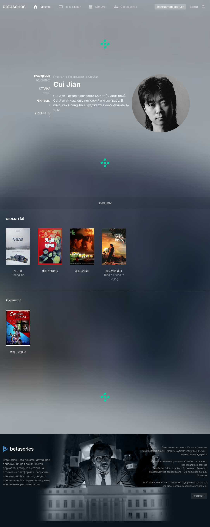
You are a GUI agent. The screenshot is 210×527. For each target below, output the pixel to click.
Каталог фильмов (197, 447)
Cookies (188, 461)
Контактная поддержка (194, 454)
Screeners (188, 468)
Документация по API (152, 450)
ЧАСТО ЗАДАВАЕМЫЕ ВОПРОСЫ (186, 450)
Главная (58, 76)
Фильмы (105, 203)
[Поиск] (203, 7)
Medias (176, 468)
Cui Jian (93, 76)
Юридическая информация (166, 461)
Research (202, 468)
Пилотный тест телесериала (165, 471)
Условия (200, 461)
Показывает (76, 76)
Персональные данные (194, 464)
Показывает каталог (173, 447)
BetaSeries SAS (161, 468)
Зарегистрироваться (170, 6)
